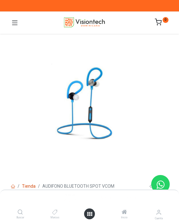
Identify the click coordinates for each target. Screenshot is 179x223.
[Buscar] (20, 212)
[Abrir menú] (89, 214)
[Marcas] (55, 212)
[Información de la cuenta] (159, 212)
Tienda (29, 186)
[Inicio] (124, 212)
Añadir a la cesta (115, 198)
